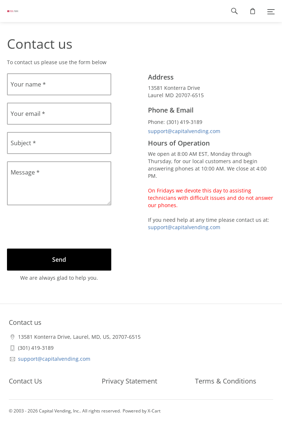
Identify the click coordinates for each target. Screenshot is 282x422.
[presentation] (63, 227)
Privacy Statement (129, 381)
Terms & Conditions (225, 381)
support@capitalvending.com (184, 131)
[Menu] (271, 11)
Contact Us (25, 381)
